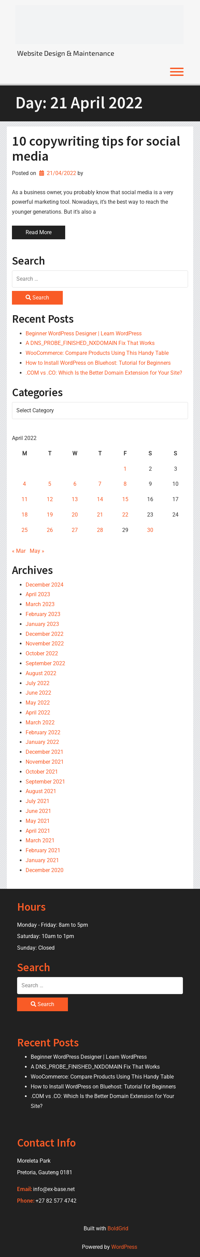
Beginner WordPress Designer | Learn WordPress (84, 333)
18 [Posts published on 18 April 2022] (25, 514)
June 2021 (38, 811)
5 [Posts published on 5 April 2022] (49, 484)
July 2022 (37, 683)
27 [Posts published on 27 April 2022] (75, 530)
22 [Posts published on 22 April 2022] (125, 514)
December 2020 (44, 870)
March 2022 (40, 722)
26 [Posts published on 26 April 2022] (50, 530)
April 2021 (38, 831)
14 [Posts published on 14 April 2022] (100, 499)
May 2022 (38, 702)
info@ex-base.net (54, 1189)
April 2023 (38, 594)
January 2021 (42, 860)
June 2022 (38, 693)
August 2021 (41, 791)
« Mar (19, 551)
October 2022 (42, 653)
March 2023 (40, 604)
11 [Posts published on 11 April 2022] (25, 499)
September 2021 (45, 781)
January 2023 (42, 624)
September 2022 (45, 663)
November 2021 (45, 762)
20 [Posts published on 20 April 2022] (75, 514)
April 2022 (38, 712)
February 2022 (43, 732)
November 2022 (45, 643)
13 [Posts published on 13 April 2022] (75, 499)
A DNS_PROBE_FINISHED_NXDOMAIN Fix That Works (90, 343)
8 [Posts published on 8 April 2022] (125, 484)
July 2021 (37, 801)
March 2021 (40, 840)
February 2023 (43, 614)
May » (37, 551)
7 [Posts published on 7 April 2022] (99, 484)
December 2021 (44, 752)
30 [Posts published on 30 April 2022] (150, 530)
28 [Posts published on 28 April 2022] (100, 530)
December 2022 (44, 634)
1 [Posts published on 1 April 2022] (125, 469)
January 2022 (42, 742)
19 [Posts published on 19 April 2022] (50, 514)
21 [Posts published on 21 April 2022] (100, 514)
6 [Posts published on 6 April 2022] (74, 484)
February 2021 (43, 850)
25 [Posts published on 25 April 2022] (25, 530)
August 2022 (41, 673)
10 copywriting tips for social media (96, 148)
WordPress (124, 1247)
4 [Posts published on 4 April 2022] (24, 484)
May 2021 (38, 821)
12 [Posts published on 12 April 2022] (50, 499)
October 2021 (42, 771)
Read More (39, 232)
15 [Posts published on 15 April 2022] (125, 499)
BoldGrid (118, 1228)
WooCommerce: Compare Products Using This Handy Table (97, 353)
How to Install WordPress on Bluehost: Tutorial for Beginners (98, 363)
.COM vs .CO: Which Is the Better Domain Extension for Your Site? (104, 373)
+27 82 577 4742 (55, 1201)
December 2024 (44, 584)
